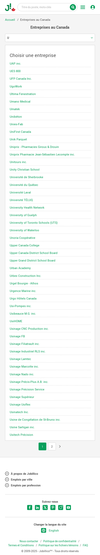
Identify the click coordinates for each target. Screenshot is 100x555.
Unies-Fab (16, 124)
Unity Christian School (25, 169)
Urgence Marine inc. (23, 291)
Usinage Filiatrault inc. (25, 344)
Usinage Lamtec (20, 359)
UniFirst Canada (20, 132)
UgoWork (16, 86)
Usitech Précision (21, 435)
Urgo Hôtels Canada (23, 298)
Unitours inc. (18, 162)
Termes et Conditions (21, 545)
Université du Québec (24, 185)
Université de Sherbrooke (26, 177)
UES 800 (15, 71)
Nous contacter (29, 541)
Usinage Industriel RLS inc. (28, 351)
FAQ (85, 545)
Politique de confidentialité (60, 541)
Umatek (15, 109)
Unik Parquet (18, 139)
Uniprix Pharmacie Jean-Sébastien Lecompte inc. (42, 154)
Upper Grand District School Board (32, 260)
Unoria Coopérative (22, 238)
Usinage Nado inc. (22, 374)
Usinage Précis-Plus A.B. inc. (29, 382)
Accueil (10, 20)
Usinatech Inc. (19, 412)
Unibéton (16, 116)
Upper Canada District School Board (34, 253)
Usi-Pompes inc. (20, 306)
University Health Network (27, 207)
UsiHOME (16, 321)
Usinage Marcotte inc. (24, 366)
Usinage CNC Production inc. (29, 329)
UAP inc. (15, 63)
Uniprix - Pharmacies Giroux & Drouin (34, 147)
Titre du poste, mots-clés (47, 7)
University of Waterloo (24, 230)
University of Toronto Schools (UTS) (34, 222)
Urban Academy (20, 268)
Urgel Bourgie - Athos (24, 283)
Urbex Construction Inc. (25, 276)
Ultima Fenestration (23, 94)
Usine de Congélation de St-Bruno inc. (35, 419)
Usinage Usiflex (20, 404)
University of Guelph (23, 215)
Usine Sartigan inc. (22, 427)
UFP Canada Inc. (21, 78)
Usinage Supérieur (22, 397)
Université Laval (20, 192)
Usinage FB (17, 336)
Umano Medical (20, 101)
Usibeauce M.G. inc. (23, 313)
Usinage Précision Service (27, 389)
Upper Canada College (24, 245)
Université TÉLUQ (21, 200)
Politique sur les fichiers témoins (58, 545)
